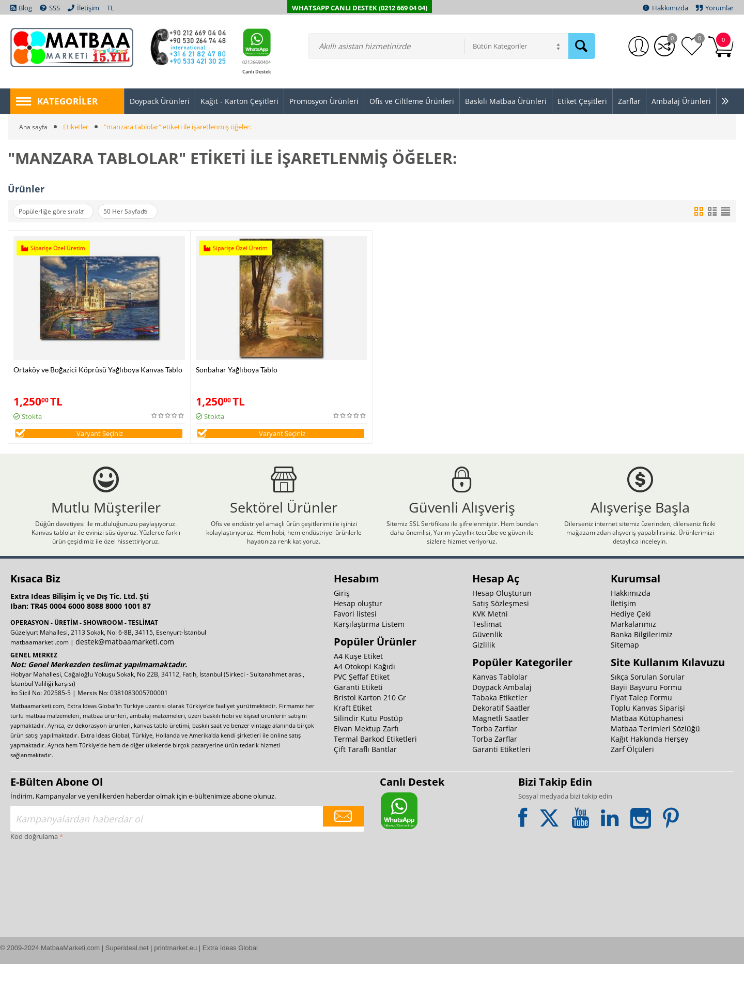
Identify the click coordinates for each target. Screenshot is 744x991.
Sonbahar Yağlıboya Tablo (236, 369)
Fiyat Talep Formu (641, 724)
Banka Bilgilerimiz (642, 661)
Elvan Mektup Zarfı (366, 755)
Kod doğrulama (34, 863)
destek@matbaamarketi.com (124, 668)
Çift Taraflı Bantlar (365, 776)
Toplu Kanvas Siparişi (648, 735)
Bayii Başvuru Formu (646, 714)
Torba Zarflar (494, 755)
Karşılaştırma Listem (369, 651)
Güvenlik (487, 661)
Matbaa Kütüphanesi (647, 745)
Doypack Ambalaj (502, 714)
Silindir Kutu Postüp (368, 745)
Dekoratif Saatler (501, 735)
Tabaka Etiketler (500, 724)
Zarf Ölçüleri (632, 776)
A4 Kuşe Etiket (358, 683)
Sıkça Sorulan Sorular (648, 704)
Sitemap (625, 672)
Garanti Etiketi (358, 714)
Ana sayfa (34, 126)
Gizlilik (483, 672)
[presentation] (52, 907)
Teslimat (487, 651)
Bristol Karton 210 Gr (370, 724)
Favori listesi (355, 640)
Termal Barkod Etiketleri (375, 766)
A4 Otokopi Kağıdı (364, 693)
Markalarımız (633, 651)
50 (141, 211)
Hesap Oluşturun (502, 620)
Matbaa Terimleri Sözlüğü (655, 755)
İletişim (623, 630)
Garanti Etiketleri (501, 776)
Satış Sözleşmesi (500, 630)
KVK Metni (490, 640)
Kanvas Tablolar (500, 704)
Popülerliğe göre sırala (57, 211)
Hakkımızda (630, 620)
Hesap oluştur (358, 630)
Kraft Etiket (353, 735)
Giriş (342, 620)
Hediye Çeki (631, 640)
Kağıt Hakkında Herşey (649, 766)
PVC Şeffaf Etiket (362, 704)
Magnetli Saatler (500, 745)
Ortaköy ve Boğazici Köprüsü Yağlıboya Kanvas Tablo (97, 369)
